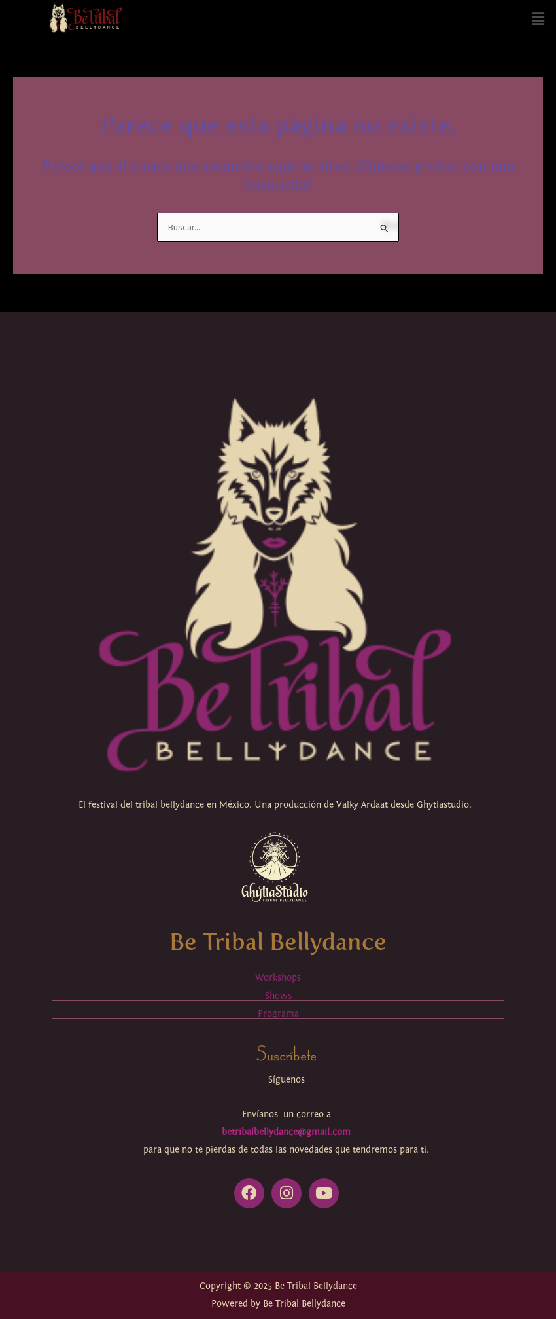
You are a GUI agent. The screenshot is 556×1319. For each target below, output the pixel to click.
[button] (538, 19)
